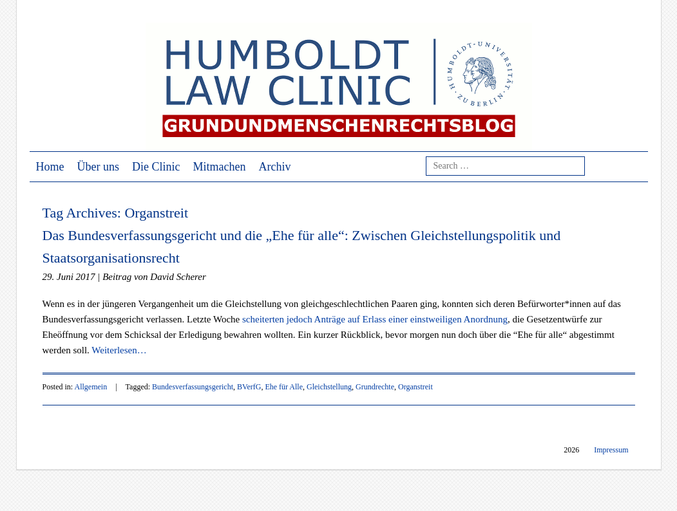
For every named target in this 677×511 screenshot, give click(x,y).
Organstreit (415, 386)
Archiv (274, 166)
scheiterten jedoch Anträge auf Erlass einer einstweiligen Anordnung (375, 319)
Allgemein (91, 386)
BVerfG (249, 386)
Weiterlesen (118, 350)
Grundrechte (375, 386)
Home (50, 166)
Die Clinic (156, 166)
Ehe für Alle (284, 386)
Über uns (98, 166)
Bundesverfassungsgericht (192, 386)
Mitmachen (219, 166)
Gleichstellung (329, 386)
